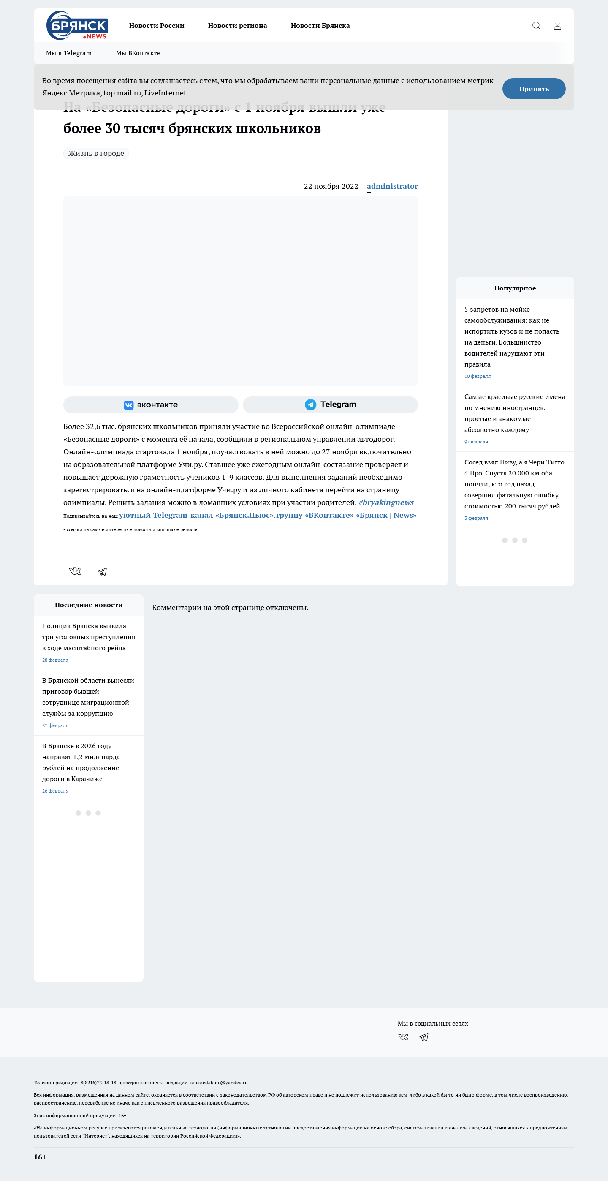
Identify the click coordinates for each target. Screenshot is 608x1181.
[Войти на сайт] (557, 25)
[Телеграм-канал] (330, 404)
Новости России (157, 25)
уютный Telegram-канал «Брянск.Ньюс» (196, 515)
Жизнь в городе (96, 153)
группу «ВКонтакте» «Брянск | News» (346, 515)
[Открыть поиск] (536, 25)
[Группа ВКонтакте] (151, 404)
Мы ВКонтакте (138, 53)
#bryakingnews (385, 502)
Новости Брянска (320, 25)
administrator (392, 186)
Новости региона (237, 25)
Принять (534, 88)
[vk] (76, 571)
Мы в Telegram (69, 53)
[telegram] (105, 571)
